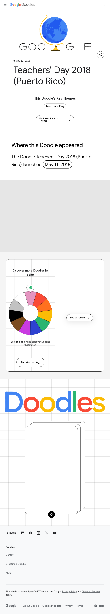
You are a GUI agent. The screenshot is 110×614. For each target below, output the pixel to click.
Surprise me (30, 362)
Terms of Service (91, 591)
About (9, 573)
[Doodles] (55, 401)
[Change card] (51, 514)
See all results (79, 317)
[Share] (100, 54)
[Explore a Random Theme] (55, 119)
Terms (79, 606)
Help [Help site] (99, 606)
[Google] (11, 605)
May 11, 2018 (57, 164)
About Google (31, 606)
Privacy (69, 606)
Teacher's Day (55, 106)
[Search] (104, 4)
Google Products (51, 606)
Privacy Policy (69, 591)
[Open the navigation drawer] (5, 4)
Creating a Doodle (16, 564)
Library (9, 555)
